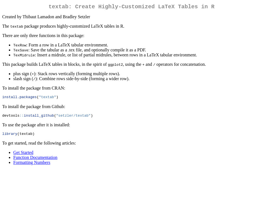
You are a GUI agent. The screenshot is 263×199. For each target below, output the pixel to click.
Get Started (23, 155)
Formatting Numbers (31, 165)
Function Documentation (35, 160)
